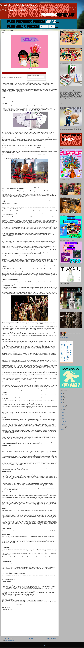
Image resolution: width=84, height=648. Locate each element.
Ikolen (63, 419)
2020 (62, 397)
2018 (62, 400)
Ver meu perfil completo (64, 337)
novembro (64, 405)
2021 (62, 396)
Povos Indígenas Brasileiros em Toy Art (18, 5)
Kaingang (63, 415)
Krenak (63, 412)
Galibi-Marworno (65, 416)
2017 (62, 402)
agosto (63, 406)
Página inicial (30, 638)
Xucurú (63, 422)
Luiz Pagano (68, 332)
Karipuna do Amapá (65, 410)
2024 (62, 393)
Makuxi (63, 418)
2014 (62, 431)
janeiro (63, 427)
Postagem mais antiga (52, 638)
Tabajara (63, 413)
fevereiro (63, 426)
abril (63, 409)
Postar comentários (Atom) (9, 640)
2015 (62, 429)
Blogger (44, 645)
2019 (62, 399)
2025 (62, 391)
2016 (62, 403)
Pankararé (63, 424)
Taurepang (64, 421)
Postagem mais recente (7, 638)
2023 (62, 394)
